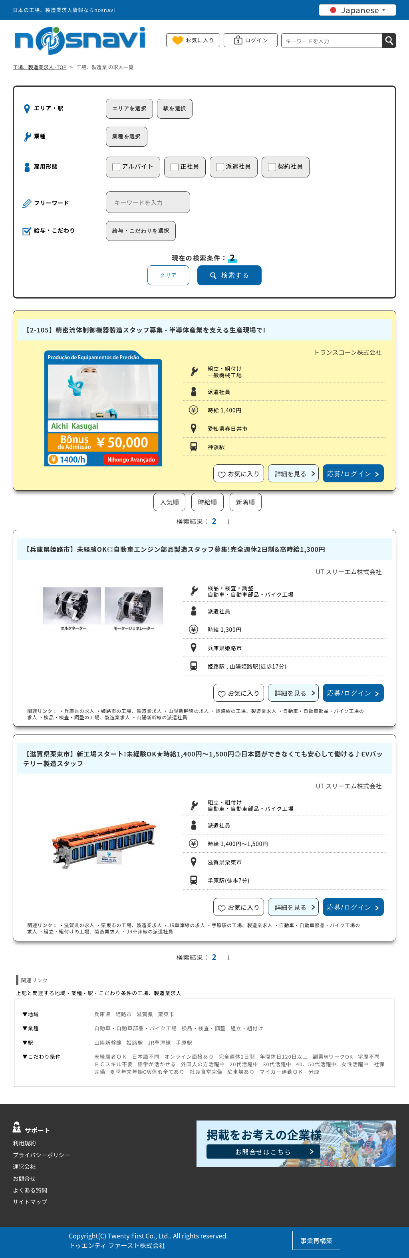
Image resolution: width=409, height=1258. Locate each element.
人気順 (169, 502)
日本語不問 (146, 1056)
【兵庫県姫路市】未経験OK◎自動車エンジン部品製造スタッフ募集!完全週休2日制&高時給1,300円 (174, 549)
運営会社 (24, 1166)
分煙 (314, 1071)
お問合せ (24, 1178)
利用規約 (24, 1143)
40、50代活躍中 (316, 1064)
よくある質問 (30, 1190)
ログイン (256, 40)
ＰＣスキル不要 (113, 1064)
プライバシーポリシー (41, 1155)
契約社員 (285, 166)
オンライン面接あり (189, 1056)
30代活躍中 (277, 1064)
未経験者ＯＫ (110, 1056)
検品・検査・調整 (204, 1028)
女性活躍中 (355, 1064)
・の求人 (77, 710)
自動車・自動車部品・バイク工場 (135, 1028)
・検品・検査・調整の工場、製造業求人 (84, 717)
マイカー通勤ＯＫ (282, 1071)
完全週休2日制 (236, 1056)
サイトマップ (30, 1201)
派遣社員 (233, 166)
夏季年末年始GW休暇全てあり (147, 1071)
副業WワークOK (333, 1056)
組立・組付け (247, 1028)
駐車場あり (241, 1071)
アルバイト (133, 166)
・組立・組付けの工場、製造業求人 (79, 931)
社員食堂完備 (205, 1071)
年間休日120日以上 (284, 1056)
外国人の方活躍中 (203, 1064)
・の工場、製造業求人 (129, 710)
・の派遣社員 (159, 717)
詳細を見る (290, 473)
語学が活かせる (156, 1064)
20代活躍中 (244, 1064)
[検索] (389, 41)
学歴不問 (369, 1056)
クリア (168, 275)
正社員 (185, 166)
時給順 (207, 502)
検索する (235, 275)
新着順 (245, 502)
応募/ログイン (349, 473)
